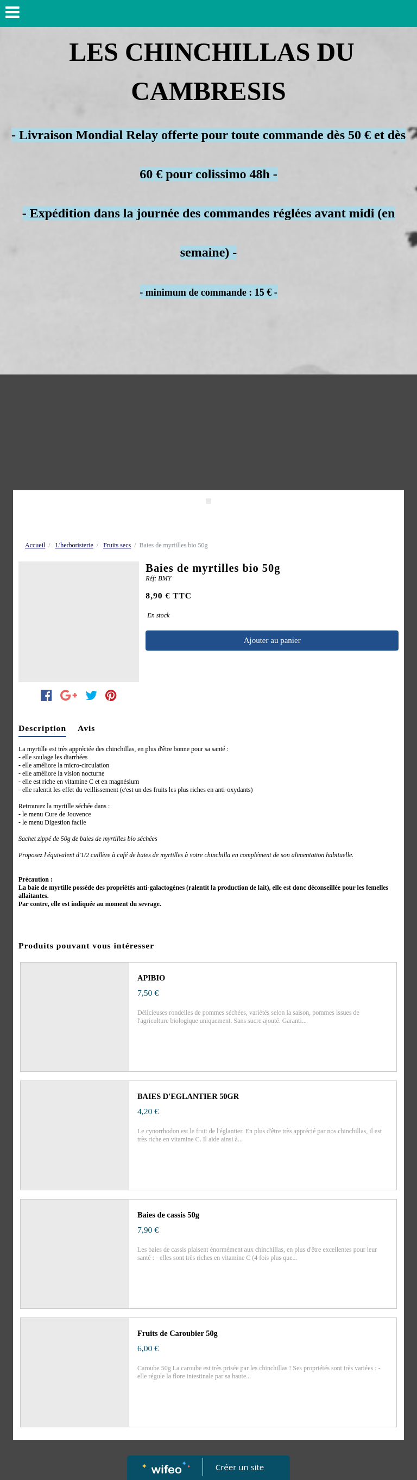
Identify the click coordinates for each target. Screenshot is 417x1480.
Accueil (35, 545)
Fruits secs (117, 545)
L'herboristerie (74, 545)
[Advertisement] (208, 409)
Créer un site (240, 1467)
